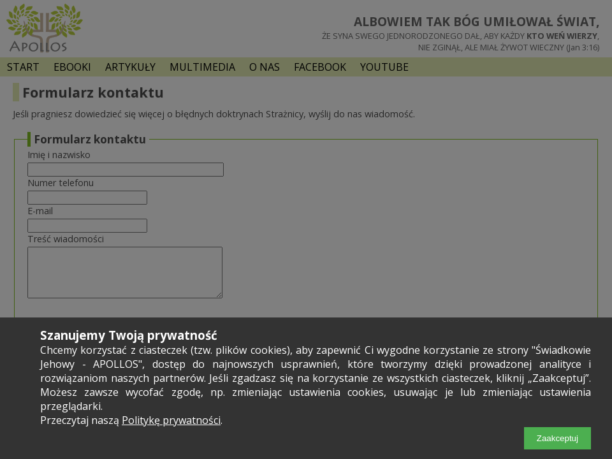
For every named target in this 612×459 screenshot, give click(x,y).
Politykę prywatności (171, 420)
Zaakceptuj (557, 438)
